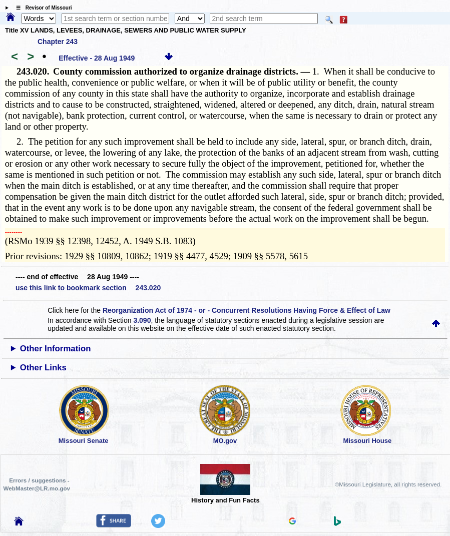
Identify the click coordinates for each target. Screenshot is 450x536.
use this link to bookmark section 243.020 (88, 288)
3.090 (142, 320)
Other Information (55, 348)
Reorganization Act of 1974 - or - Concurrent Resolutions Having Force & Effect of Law (246, 310)
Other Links (43, 367)
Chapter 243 (58, 42)
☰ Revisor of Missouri (41, 8)
